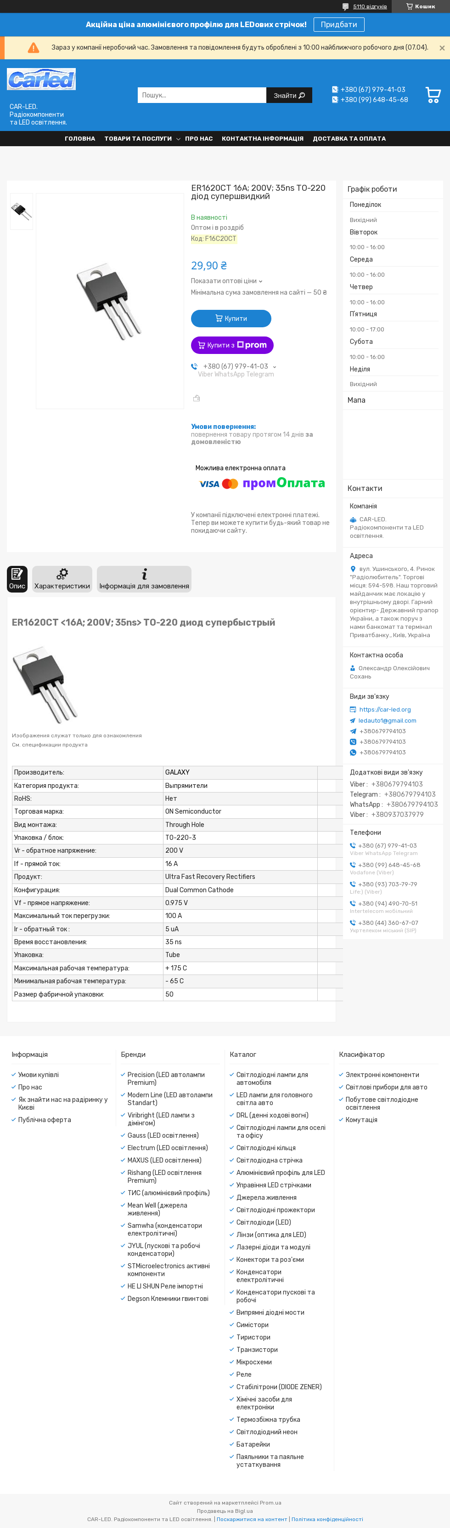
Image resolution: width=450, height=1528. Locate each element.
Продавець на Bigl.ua (225, 1511)
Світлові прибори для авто (387, 1087)
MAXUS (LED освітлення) (165, 1160)
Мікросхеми (254, 1362)
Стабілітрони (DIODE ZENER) (279, 1387)
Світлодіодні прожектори (275, 1210)
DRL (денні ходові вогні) (272, 1115)
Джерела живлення (266, 1198)
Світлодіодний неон (267, 1432)
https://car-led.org (385, 709)
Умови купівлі (38, 1075)
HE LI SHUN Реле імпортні (165, 1286)
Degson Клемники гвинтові (168, 1299)
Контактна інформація (263, 138)
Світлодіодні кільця (266, 1148)
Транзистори (257, 1350)
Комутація (361, 1120)
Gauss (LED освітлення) (163, 1136)
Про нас (199, 138)
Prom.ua (270, 1502)
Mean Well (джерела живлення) (157, 1209)
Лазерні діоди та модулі (273, 1247)
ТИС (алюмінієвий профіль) (169, 1193)
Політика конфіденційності (327, 1519)
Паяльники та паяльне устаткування (270, 1461)
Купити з (237, 345)
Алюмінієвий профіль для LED (280, 1173)
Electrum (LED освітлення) (168, 1148)
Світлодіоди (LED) (263, 1222)
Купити (236, 319)
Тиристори (253, 1337)
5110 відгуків (370, 6)
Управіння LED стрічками (273, 1185)
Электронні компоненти (382, 1075)
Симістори (252, 1325)
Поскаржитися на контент (252, 1519)
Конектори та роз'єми (270, 1260)
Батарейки (253, 1444)
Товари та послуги (138, 138)
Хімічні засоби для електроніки (264, 1403)
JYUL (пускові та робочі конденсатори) (164, 1250)
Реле (244, 1375)
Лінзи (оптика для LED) (271, 1235)
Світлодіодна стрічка (269, 1160)
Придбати (339, 24)
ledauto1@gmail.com (387, 720)
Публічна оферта (44, 1120)
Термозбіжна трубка (268, 1420)
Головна (80, 138)
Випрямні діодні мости (270, 1313)
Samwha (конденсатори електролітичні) (165, 1229)
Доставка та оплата (349, 138)
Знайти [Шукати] (286, 95)
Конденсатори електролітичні (260, 1276)
